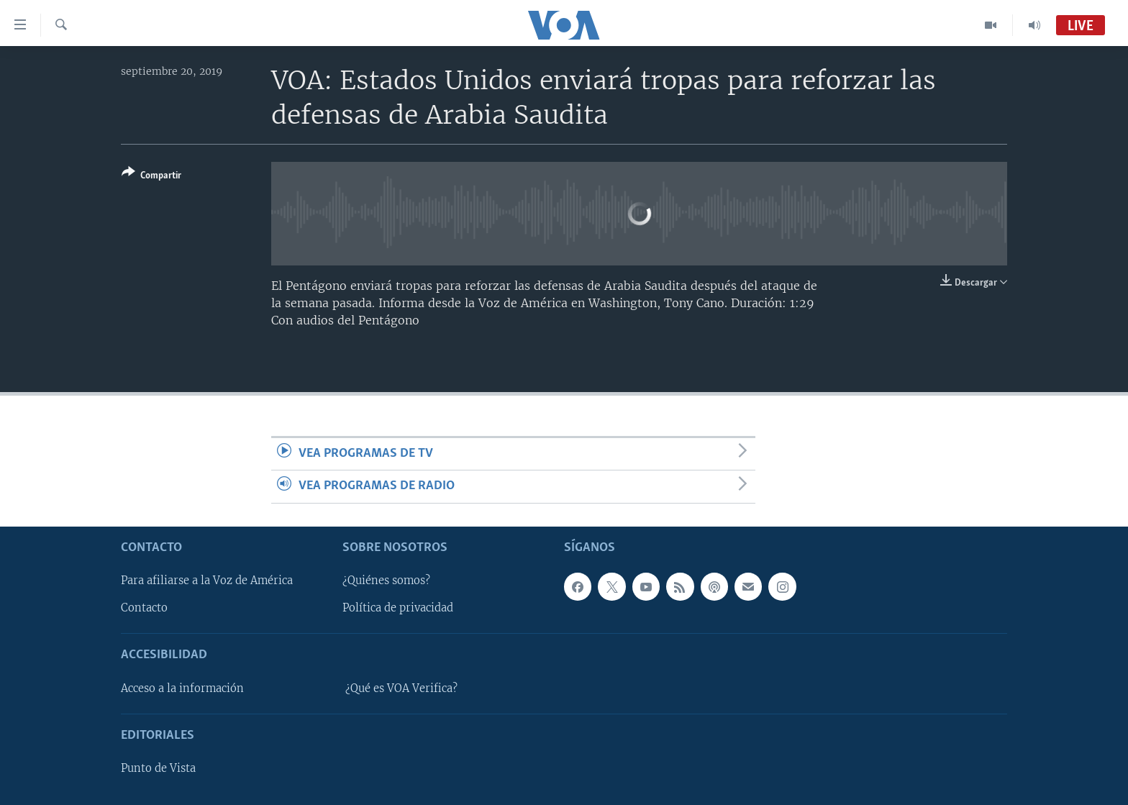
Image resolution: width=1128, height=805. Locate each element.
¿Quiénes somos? (386, 580)
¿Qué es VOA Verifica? (401, 687)
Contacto (144, 607)
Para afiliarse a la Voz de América (207, 580)
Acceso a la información (182, 687)
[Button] (151, 176)
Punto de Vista (158, 768)
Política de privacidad (397, 607)
